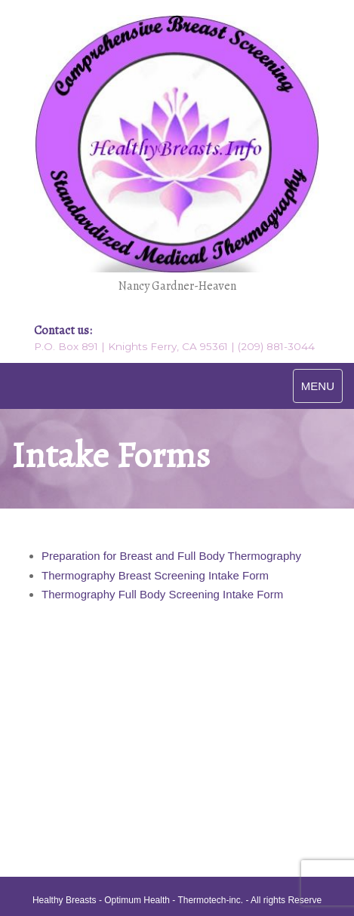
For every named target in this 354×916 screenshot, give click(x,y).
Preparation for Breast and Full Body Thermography (171, 555)
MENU (317, 386)
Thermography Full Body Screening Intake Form (162, 594)
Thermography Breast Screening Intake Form (155, 575)
